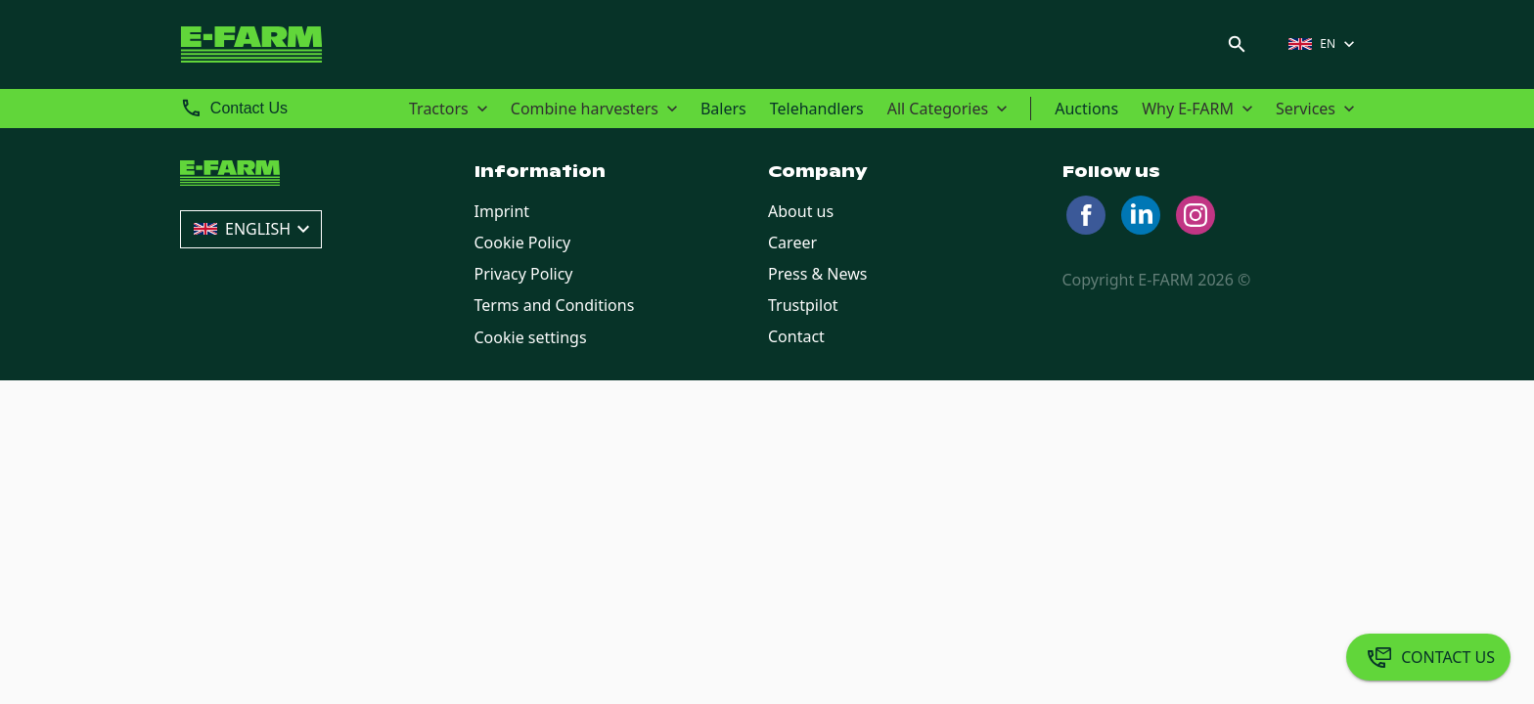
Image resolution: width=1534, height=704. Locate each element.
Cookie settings (530, 337)
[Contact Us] (1428, 657)
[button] (1323, 44)
